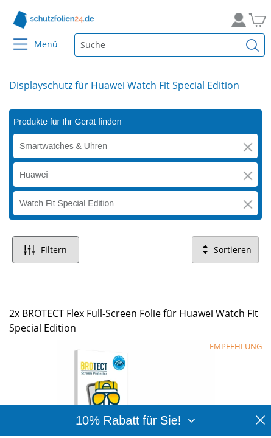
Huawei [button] (33, 174)
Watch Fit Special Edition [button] (66, 203)
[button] (248, 147)
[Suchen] (252, 45)
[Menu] (13, 36)
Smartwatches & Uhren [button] (63, 146)
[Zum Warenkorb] (255, 19)
